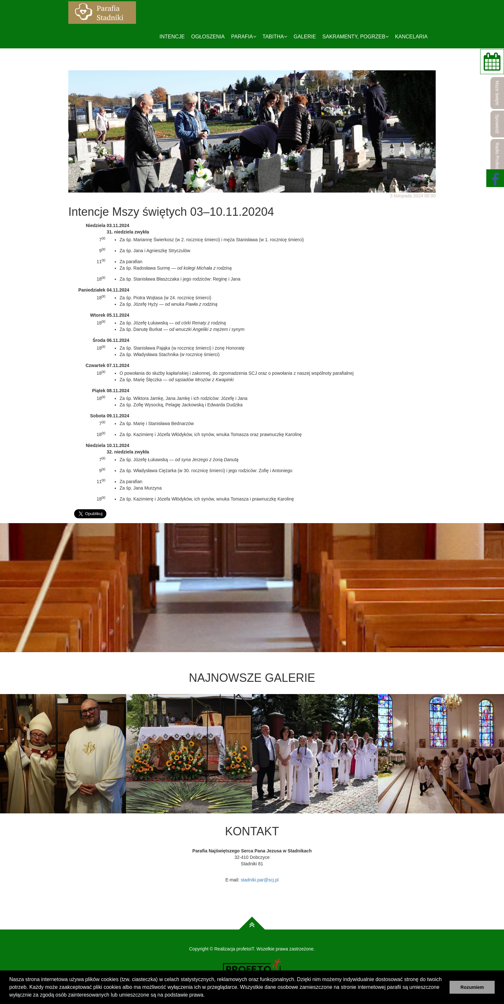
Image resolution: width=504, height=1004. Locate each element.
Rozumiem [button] (472, 987)
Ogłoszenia (208, 36)
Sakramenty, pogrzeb (355, 36)
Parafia (243, 36)
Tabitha (275, 36)
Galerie (305, 36)
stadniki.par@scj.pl (260, 879)
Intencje (172, 36)
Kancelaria (411, 36)
